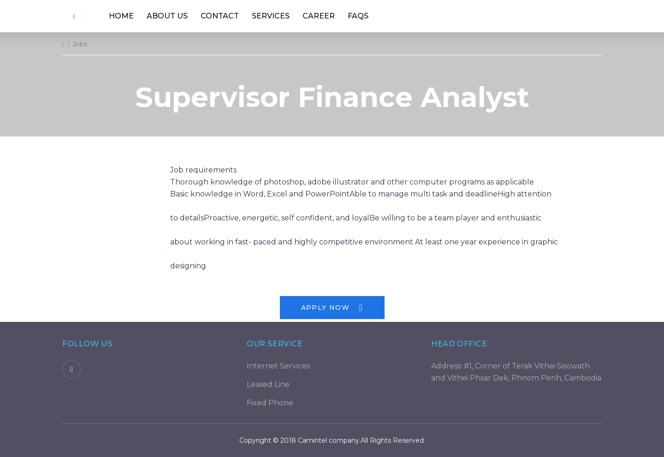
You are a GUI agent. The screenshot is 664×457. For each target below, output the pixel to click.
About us (167, 16)
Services (271, 16)
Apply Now (332, 307)
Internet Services (278, 366)
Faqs (358, 16)
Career (318, 16)
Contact (220, 16)
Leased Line (268, 384)
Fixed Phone (270, 402)
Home (121, 16)
